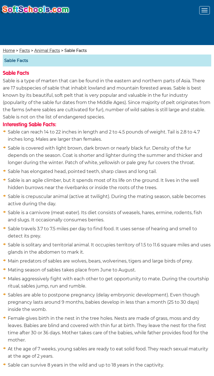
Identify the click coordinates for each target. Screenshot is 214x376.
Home (9, 50)
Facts (24, 50)
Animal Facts (47, 50)
